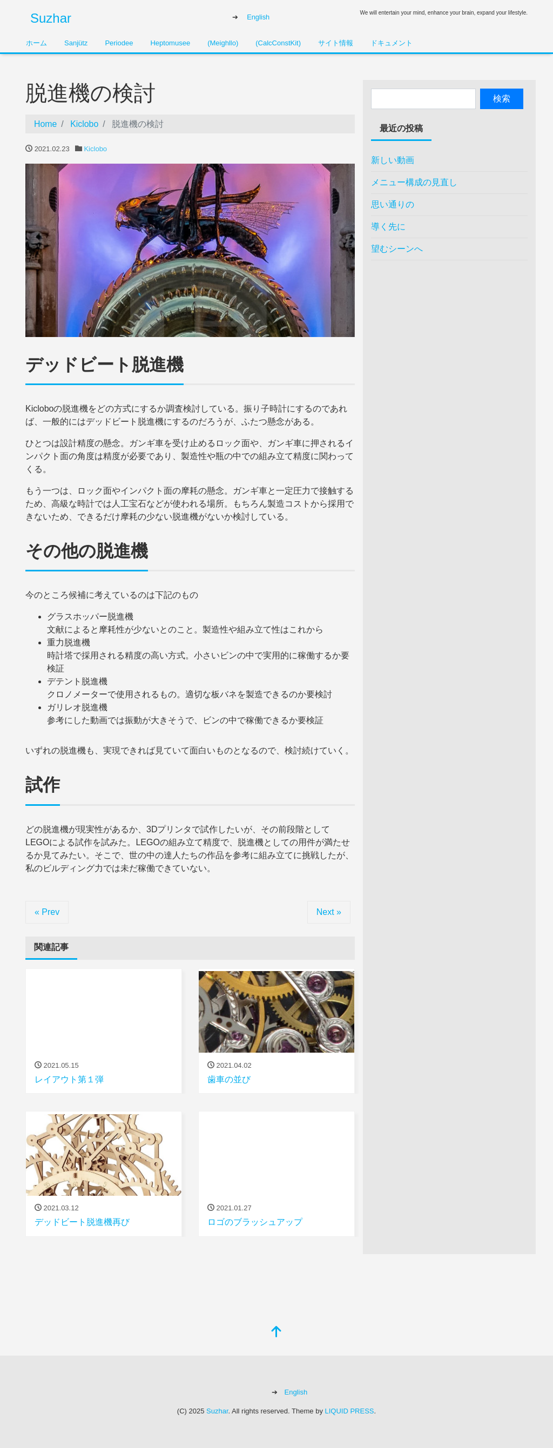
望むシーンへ (397, 248)
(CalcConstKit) (278, 43)
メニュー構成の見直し (414, 182)
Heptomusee (170, 43)
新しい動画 (392, 160)
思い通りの (392, 204)
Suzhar (50, 18)
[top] (276, 1332)
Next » (328, 912)
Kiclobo (95, 149)
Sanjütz (75, 43)
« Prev (47, 912)
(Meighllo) (222, 43)
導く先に (388, 226)
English (258, 17)
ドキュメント (391, 43)
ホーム (36, 43)
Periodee (119, 43)
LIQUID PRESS (349, 1411)
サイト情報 (335, 43)
